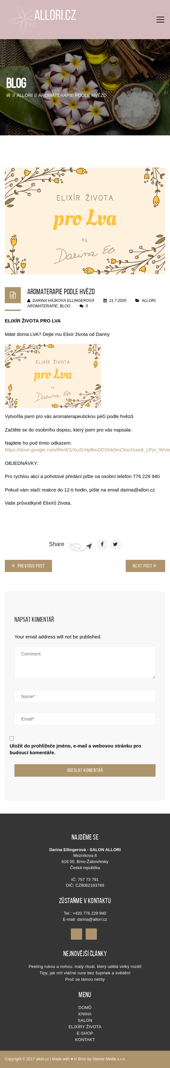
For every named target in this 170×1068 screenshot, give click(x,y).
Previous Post (28, 565)
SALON (85, 1020)
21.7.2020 (115, 300)
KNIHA (84, 1014)
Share (56, 544)
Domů (85, 1007)
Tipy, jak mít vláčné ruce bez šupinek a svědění (85, 972)
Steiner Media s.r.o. (108, 1059)
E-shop (85, 1033)
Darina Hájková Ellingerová (60, 300)
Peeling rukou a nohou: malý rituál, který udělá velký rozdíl (85, 966)
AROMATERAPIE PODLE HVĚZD (61, 291)
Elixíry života (85, 1026)
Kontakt (85, 1039)
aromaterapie (42, 306)
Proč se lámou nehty (85, 979)
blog (65, 306)
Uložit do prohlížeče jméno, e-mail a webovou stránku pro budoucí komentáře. (75, 749)
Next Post (145, 565)
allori (25, 95)
